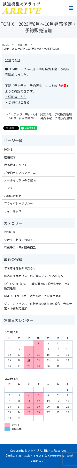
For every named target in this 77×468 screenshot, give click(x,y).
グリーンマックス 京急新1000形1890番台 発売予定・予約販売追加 (38, 306)
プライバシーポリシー (18, 203)
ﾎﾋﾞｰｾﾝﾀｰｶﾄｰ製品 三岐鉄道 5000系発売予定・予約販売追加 (37, 286)
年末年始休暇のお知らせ (20, 268)
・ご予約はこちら (17, 102)
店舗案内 (10, 157)
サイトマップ (12, 211)
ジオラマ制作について (18, 240)
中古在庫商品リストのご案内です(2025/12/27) (34, 276)
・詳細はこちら (15, 97)
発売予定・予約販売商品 (20, 247)
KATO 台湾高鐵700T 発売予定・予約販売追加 (40, 118)
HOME (5, 44)
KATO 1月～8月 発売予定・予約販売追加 (32, 296)
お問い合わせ (12, 196)
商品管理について (15, 165)
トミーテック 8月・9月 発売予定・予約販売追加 (38, 114)
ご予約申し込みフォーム (20, 173)
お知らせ (22, 44)
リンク (8, 188)
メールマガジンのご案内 (20, 180)
